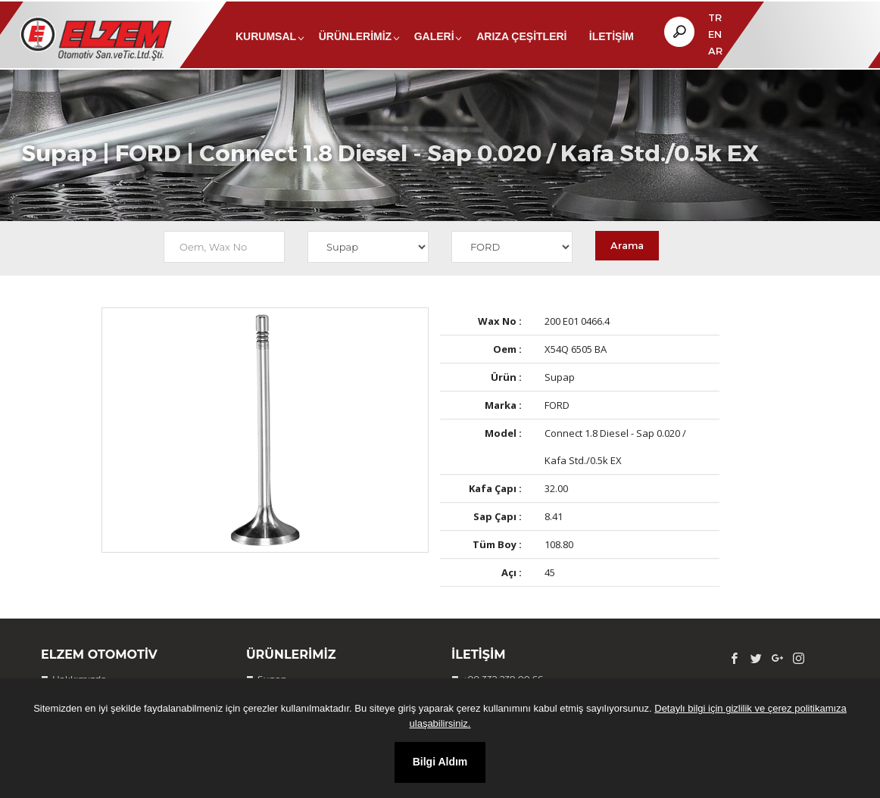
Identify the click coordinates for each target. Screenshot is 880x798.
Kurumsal (266, 36)
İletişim (611, 36)
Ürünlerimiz (355, 36)
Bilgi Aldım (440, 762)
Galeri (434, 36)
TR (715, 17)
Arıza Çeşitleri (521, 36)
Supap (59, 172)
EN (715, 34)
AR (715, 51)
